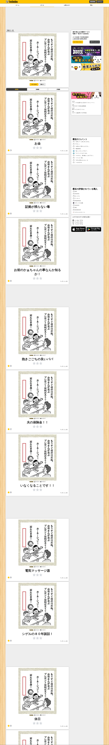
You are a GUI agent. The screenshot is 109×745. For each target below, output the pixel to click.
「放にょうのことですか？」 (80, 151)
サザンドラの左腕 (78, 203)
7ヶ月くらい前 (63, 150)
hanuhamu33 (77, 210)
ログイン (99, 1)
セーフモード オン (78, 42)
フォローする (78, 222)
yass (75, 191)
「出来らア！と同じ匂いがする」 (81, 142)
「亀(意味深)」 (77, 149)
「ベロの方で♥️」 (78, 162)
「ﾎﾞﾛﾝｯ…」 (76, 144)
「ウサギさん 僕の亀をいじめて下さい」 (83, 155)
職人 (91, 5)
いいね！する (78, 220)
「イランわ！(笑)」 (78, 158)
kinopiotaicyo (77, 201)
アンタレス (76, 198)
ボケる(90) (34, 84)
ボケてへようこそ (95, 42)
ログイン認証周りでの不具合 (86, 112)
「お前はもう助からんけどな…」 (81, 146)
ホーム (17, 5)
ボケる (42, 5)
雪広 (75, 207)
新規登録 (92, 1)
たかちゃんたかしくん (79, 212)
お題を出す (67, 5)
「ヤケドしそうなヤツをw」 (80, 153)
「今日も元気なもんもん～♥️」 (81, 160)
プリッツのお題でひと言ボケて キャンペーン (86, 102)
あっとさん (76, 196)
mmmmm (76, 194)
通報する (42, 84)
